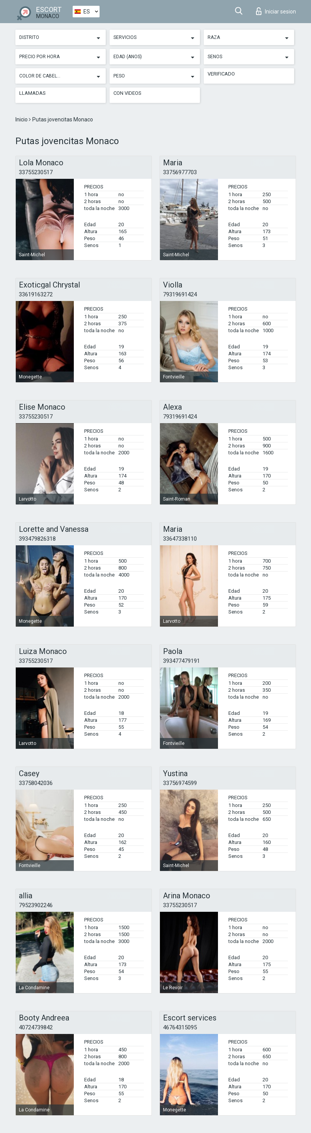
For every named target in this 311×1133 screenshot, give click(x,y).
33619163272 (36, 294)
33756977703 (180, 172)
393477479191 (181, 660)
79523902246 (36, 905)
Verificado (221, 74)
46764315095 (180, 1027)
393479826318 (37, 538)
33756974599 (180, 783)
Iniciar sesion (276, 11)
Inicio (22, 119)
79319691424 (180, 294)
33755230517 (36, 172)
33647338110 (180, 538)
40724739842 (36, 1027)
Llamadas (32, 93)
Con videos (127, 93)
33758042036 (36, 783)
